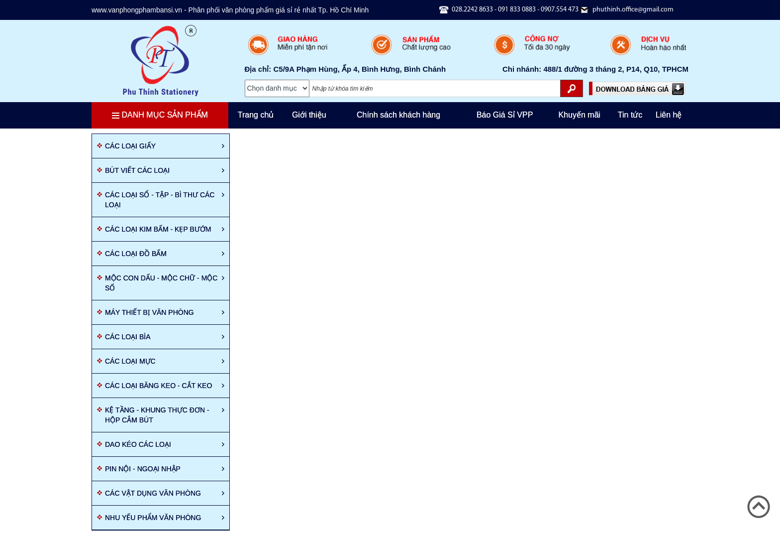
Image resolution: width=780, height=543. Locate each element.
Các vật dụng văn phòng (164, 493)
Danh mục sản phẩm (160, 115)
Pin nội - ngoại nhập (164, 469)
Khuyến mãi (580, 115)
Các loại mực (164, 361)
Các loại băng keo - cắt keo (164, 386)
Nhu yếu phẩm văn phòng (164, 518)
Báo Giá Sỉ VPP (505, 115)
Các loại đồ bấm (164, 254)
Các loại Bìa (164, 337)
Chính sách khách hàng (398, 115)
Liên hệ (669, 115)
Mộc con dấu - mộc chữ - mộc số (164, 283)
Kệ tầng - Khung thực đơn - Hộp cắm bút (164, 415)
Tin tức (630, 115)
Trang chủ (256, 115)
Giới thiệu (309, 115)
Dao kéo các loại (164, 444)
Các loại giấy (164, 146)
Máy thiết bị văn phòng (164, 312)
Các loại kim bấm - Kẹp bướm (164, 229)
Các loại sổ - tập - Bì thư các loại (164, 200)
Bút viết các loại (164, 170)
